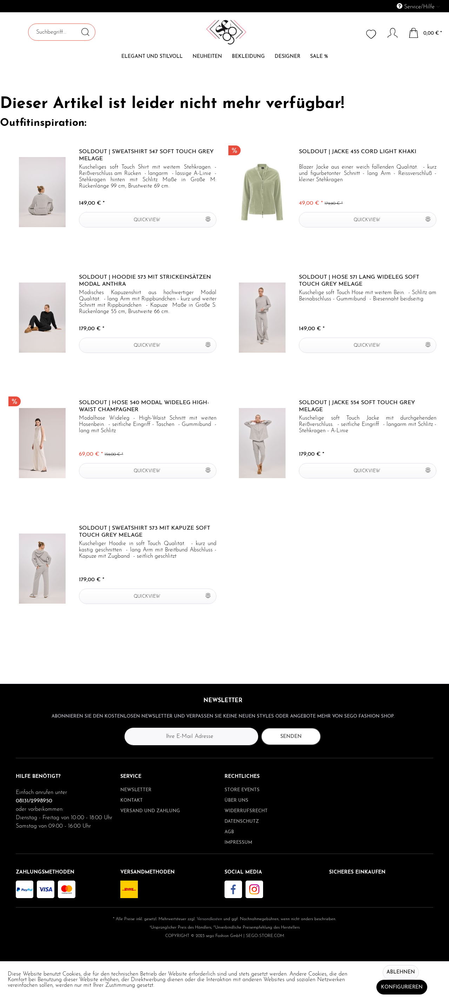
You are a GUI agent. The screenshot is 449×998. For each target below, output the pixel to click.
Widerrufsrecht (246, 811)
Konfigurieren (402, 987)
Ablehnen (401, 972)
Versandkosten (209, 919)
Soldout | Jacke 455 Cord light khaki (357, 152)
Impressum (238, 842)
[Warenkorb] (425, 33)
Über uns (236, 800)
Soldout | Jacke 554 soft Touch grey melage (357, 406)
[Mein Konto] (389, 33)
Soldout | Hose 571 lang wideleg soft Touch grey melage (359, 280)
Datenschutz (241, 821)
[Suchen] (85, 32)
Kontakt (131, 800)
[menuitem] (386, 6)
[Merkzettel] (372, 33)
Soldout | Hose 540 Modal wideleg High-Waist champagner (144, 406)
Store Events (242, 790)
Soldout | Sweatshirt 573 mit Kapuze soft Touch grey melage (144, 531)
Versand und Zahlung (150, 811)
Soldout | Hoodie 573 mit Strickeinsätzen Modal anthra (145, 280)
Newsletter (136, 790)
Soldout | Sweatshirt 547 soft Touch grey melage (146, 155)
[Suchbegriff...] (61, 32)
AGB (229, 832)
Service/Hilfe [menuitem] (416, 6)
